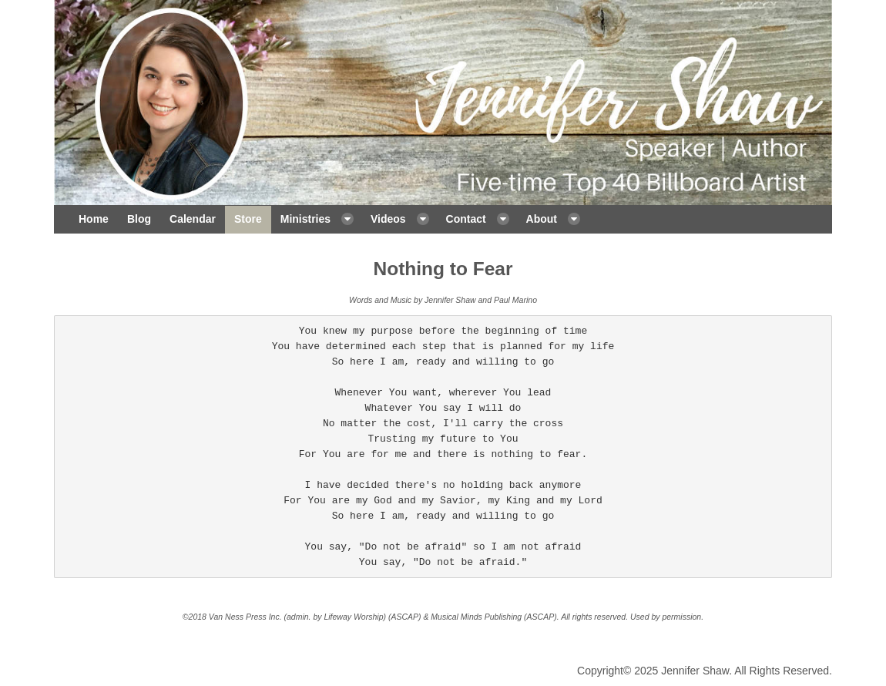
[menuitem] (93, 220)
